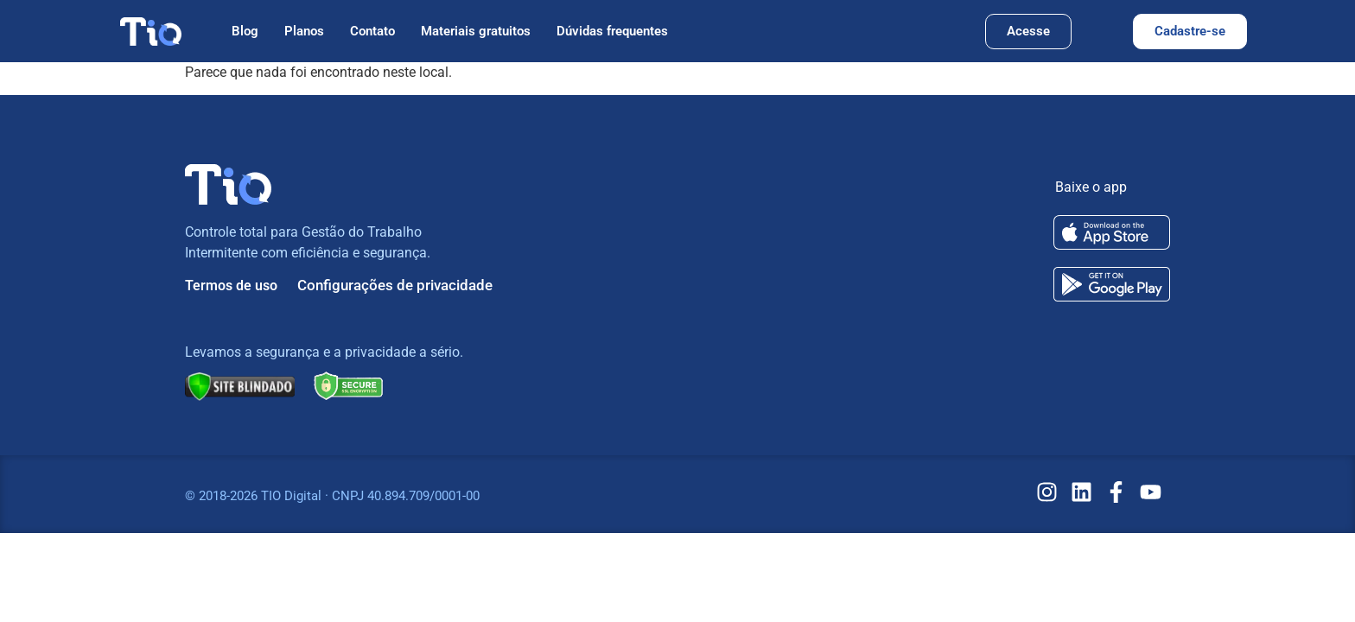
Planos (304, 31)
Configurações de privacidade (395, 285)
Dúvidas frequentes (612, 31)
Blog (245, 31)
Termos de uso (231, 285)
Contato (372, 31)
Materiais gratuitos (476, 31)
